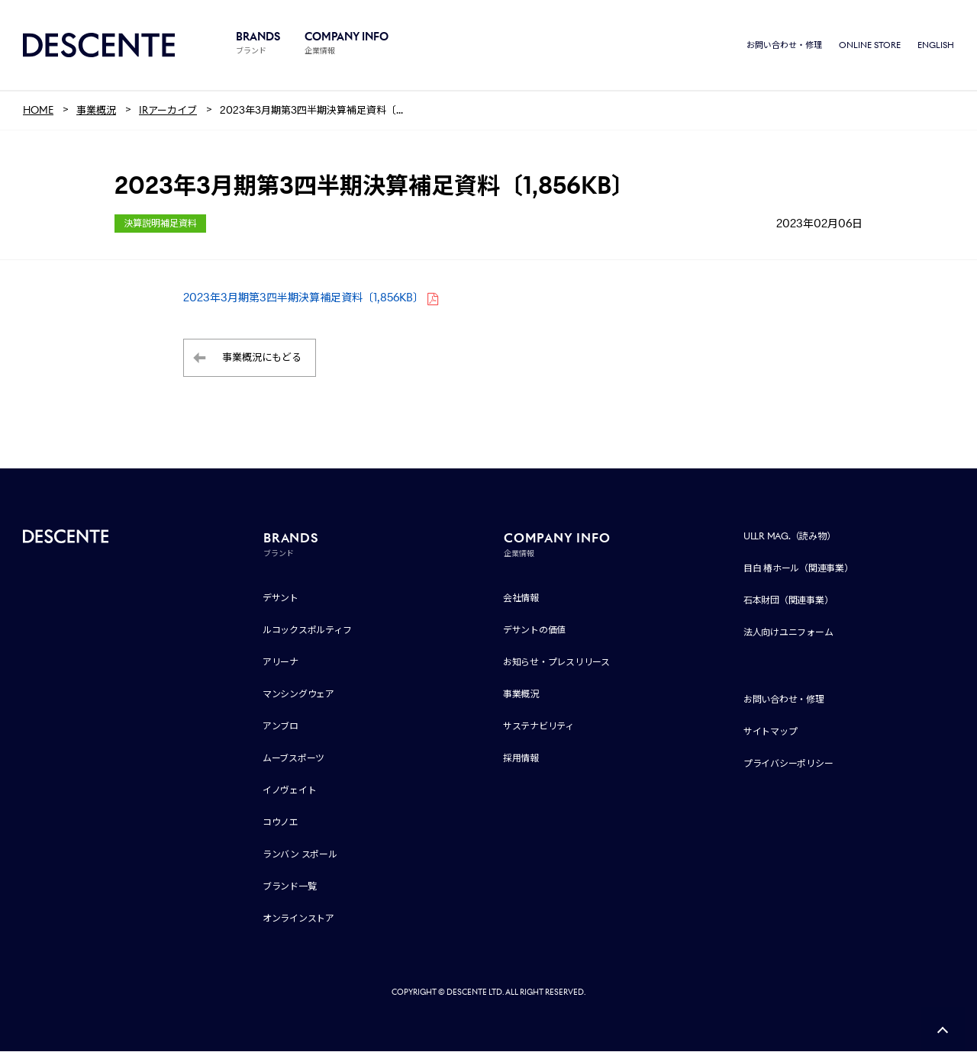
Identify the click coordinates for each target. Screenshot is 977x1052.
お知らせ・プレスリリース (556, 662)
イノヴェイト (290, 790)
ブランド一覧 (290, 887)
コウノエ (280, 822)
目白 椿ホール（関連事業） (798, 568)
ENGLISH (935, 45)
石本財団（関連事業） (788, 600)
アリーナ (280, 662)
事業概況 (521, 694)
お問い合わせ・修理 (784, 45)
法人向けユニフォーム (788, 633)
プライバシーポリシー (788, 764)
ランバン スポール (300, 855)
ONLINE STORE (870, 45)
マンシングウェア (298, 694)
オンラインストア (298, 919)
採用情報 (521, 758)
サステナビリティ (538, 726)
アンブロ (280, 726)
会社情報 (521, 598)
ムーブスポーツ (293, 758)
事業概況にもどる (261, 358)
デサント (280, 598)
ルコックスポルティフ (307, 630)
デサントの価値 (534, 630)
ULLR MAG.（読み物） (789, 536)
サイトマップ (770, 732)
